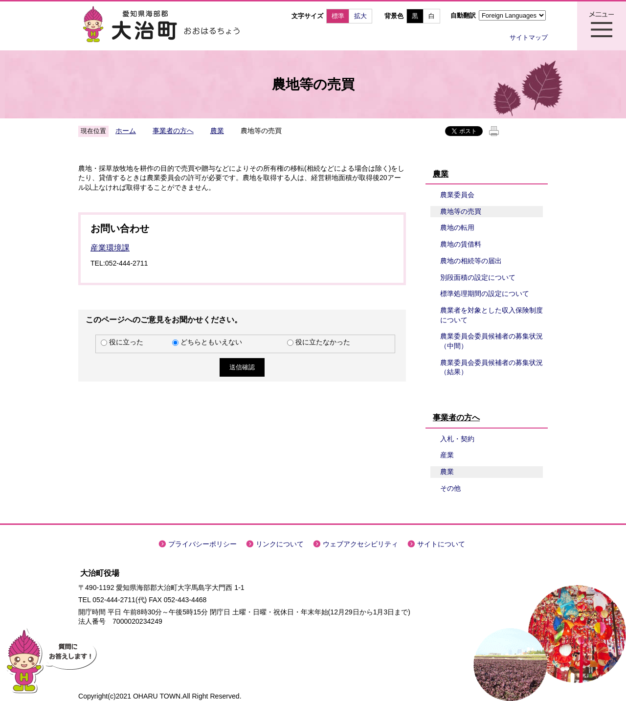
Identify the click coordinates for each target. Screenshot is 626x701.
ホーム (125, 131)
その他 (450, 488)
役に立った (126, 342)
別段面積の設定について (477, 277)
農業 (217, 131)
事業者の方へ (173, 131)
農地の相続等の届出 (471, 261)
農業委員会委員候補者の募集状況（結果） (491, 367)
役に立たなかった (322, 342)
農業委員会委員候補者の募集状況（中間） (491, 341)
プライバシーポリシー (202, 544)
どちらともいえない (211, 342)
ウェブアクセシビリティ (360, 544)
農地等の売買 (460, 211)
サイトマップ (529, 37)
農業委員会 (457, 195)
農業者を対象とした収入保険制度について (491, 315)
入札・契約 (457, 439)
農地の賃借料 (460, 244)
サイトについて (441, 544)
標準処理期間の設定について (484, 293)
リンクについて (280, 544)
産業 (447, 455)
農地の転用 (457, 227)
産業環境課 (110, 248)
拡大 (360, 16)
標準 (338, 16)
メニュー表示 (601, 25)
